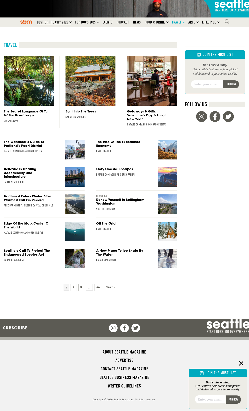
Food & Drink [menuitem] (155, 22)
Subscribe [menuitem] (15, 328)
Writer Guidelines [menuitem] (124, 386)
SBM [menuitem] (26, 21)
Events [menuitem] (107, 22)
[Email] (207, 84)
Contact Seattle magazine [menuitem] (124, 369)
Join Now (231, 84)
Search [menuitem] (228, 21)
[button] (70, 22)
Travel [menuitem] (177, 22)
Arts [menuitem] (191, 22)
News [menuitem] (137, 22)
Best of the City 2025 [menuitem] (52, 22)
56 (98, 287)
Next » (110, 287)
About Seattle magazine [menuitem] (124, 352)
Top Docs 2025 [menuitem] (85, 22)
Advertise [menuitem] (124, 360)
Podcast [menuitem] (123, 22)
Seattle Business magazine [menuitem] (124, 377)
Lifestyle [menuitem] (209, 22)
